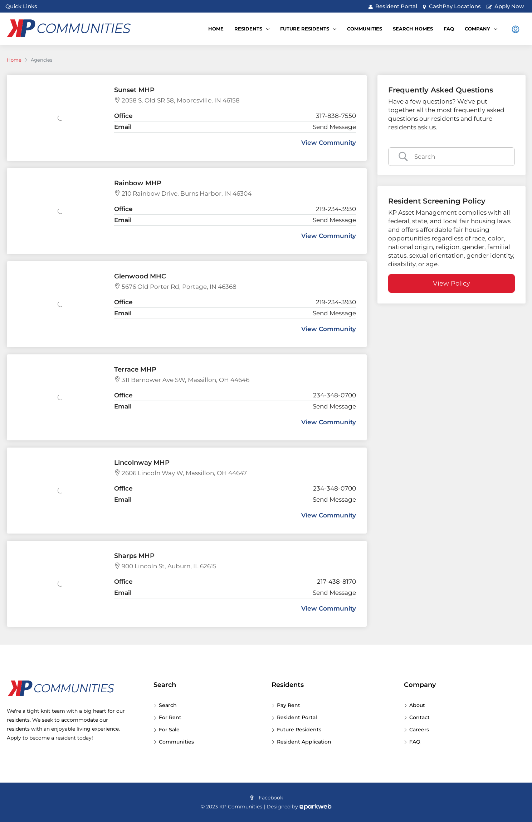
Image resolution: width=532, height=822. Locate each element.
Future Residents (304, 29)
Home (216, 29)
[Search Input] (460, 156)
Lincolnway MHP (142, 463)
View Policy (451, 283)
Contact (419, 717)
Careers (419, 729)
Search (168, 705)
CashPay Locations (452, 6)
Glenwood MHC (140, 276)
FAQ (449, 29)
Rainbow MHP (137, 183)
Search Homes (413, 29)
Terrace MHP (135, 369)
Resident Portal (393, 6)
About (417, 705)
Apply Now (505, 6)
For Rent (170, 717)
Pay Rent (288, 705)
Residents (248, 29)
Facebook (266, 797)
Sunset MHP (134, 90)
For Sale (169, 729)
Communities (364, 29)
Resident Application (304, 742)
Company (477, 29)
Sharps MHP (134, 556)
